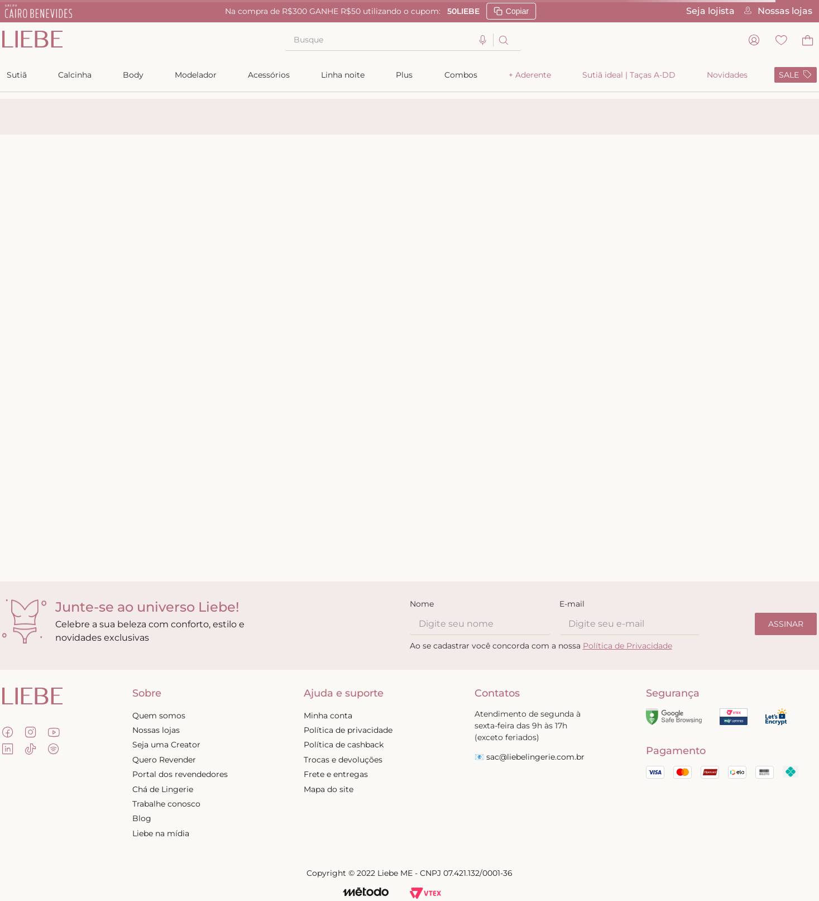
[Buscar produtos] (503, 40)
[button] (483, 40)
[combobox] (403, 40)
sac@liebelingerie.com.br (535, 757)
